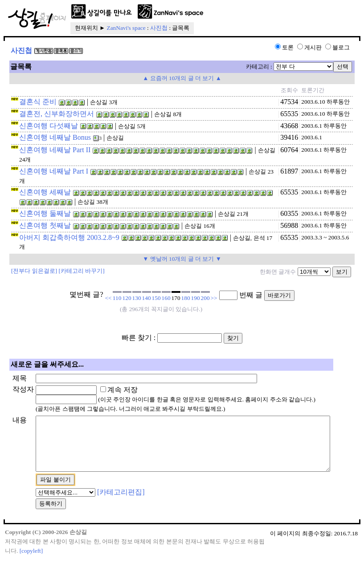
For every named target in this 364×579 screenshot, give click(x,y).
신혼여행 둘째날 (45, 213)
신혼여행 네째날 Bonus (55, 137)
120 (127, 298)
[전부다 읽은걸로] (34, 270)
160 (166, 298)
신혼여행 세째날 (45, 192)
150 (156, 298)
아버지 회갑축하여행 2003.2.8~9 (69, 237)
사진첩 (159, 27)
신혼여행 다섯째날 (48, 126)
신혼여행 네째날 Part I (53, 171)
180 (185, 298)
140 (146, 298)
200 (205, 298)
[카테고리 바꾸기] (82, 270)
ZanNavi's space (126, 27)
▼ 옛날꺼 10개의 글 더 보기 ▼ (182, 258)
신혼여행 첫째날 (45, 225)
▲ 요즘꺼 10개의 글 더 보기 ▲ (182, 78)
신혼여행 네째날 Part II (54, 150)
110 (117, 298)
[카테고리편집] (107, 511)
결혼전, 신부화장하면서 (56, 113)
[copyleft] (31, 570)
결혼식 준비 (38, 101)
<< (108, 298)
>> (214, 298)
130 (136, 298)
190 (195, 298)
